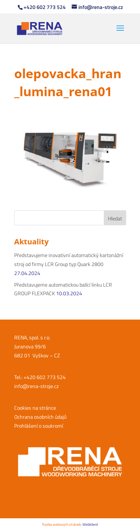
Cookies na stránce (35, 408)
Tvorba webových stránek (61, 524)
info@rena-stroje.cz (36, 386)
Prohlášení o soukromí (38, 426)
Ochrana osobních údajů (40, 417)
